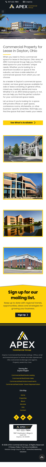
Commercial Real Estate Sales (23, 378)
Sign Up (23, 314)
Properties (23, 398)
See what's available (23, 122)
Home (23, 395)
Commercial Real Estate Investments (23, 381)
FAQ (23, 407)
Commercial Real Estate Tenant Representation (23, 384)
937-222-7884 (23, 430)
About (23, 401)
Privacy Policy (14, 447)
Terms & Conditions (29, 447)
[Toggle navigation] (3, 11)
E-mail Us (27, 2)
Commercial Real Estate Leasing (23, 375)
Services (23, 404)
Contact (23, 410)
